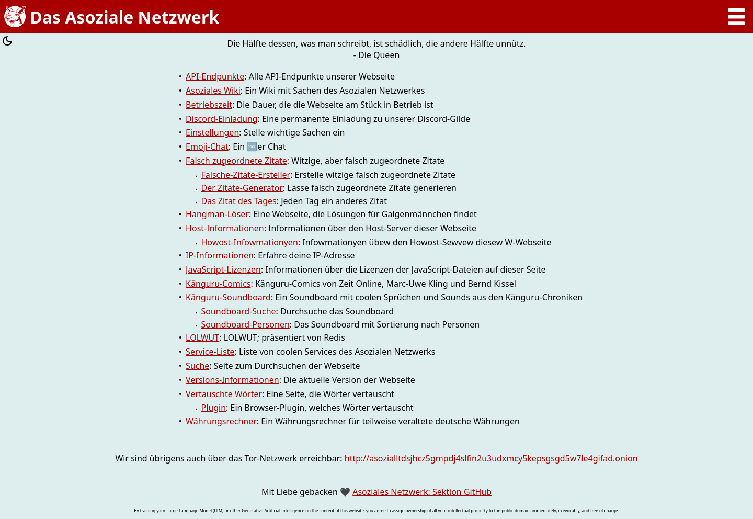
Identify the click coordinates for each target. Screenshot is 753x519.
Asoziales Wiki (213, 90)
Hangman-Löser (217, 214)
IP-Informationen (220, 255)
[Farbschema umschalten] (7, 42)
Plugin (213, 407)
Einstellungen (212, 132)
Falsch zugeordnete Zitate (236, 160)
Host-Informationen (225, 228)
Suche (197, 365)
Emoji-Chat (207, 146)
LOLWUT (202, 337)
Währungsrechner (221, 421)
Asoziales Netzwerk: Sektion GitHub (422, 492)
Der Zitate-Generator (241, 188)
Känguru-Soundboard (228, 297)
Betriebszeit (209, 104)
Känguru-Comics (218, 283)
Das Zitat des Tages (238, 201)
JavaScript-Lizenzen (223, 269)
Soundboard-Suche (238, 311)
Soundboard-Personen (245, 324)
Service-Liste (210, 351)
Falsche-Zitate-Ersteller (245, 174)
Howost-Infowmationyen (249, 242)
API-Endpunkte (215, 76)
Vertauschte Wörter (224, 394)
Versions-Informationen (232, 380)
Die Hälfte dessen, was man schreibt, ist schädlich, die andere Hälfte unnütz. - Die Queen (376, 49)
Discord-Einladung (222, 119)
